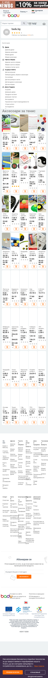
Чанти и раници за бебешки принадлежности (23, 477)
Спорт (5, 497)
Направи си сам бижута (44, 449)
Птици (35, 506)
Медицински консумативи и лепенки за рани (30, 541)
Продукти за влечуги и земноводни (37, 516)
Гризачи (36, 510)
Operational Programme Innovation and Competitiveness (39, 615)
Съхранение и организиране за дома (37, 454)
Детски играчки (10, 72)
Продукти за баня (11, 94)
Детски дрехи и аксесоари (13, 82)
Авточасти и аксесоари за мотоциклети (14, 530)
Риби (35, 502)
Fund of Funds (24, 614)
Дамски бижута (43, 464)
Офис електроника (22, 542)
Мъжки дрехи (9, 54)
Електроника (23, 497)
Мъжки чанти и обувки (12, 64)
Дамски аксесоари (11, 52)
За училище (9, 77)
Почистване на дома (37, 448)
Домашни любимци (37, 498)
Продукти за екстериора (14, 505)
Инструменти (9, 99)
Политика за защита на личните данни (18, 597)
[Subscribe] (24, 572)
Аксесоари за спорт (6, 511)
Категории (6, 43)
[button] (4, 15)
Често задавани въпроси (6, 457)
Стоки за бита (9, 104)
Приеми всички (12, 672)
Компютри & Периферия (21, 510)
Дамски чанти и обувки (12, 62)
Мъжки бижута (43, 469)
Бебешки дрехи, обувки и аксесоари (16, 74)
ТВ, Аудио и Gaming (20, 502)
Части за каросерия (13, 511)
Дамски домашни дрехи (13, 472)
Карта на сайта (5, 464)
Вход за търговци (6, 11)
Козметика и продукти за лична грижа (29, 507)
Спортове (6, 500)
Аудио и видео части (20, 535)
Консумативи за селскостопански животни (38, 523)
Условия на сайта (16, 594)
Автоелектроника (16, 536)
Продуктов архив (6, 470)
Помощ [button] (23, 12)
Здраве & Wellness (28, 533)
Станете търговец (5, 451)
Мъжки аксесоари (11, 57)
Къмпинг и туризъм (5, 505)
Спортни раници (21, 483)
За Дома (8, 89)
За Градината (9, 107)
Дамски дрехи (9, 50)
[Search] (11, 23)
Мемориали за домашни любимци (37, 530)
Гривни (43, 474)
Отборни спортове (6, 525)
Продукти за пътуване (13, 524)
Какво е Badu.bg (5, 446)
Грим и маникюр (29, 527)
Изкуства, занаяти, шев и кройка (36, 469)
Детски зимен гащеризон (13, 466)
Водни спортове (6, 520)
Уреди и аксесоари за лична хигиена (29, 516)
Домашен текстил (11, 97)
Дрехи (12, 441)
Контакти (6, 475)
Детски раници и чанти (12, 79)
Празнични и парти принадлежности (17, 102)
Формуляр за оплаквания (6, 480)
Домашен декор (10, 92)
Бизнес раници (20, 471)
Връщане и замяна (5, 486)
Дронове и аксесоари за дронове (21, 518)
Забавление (6, 516)
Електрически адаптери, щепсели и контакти (22, 527)
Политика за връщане (36, 594)
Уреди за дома (35, 482)
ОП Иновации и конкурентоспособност (37, 597)
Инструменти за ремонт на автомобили (14, 517)
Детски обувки (10, 84)
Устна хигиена (28, 522)
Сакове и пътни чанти (12, 67)
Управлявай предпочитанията (35, 673)
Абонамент (24, 576)
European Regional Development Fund (9, 614)
